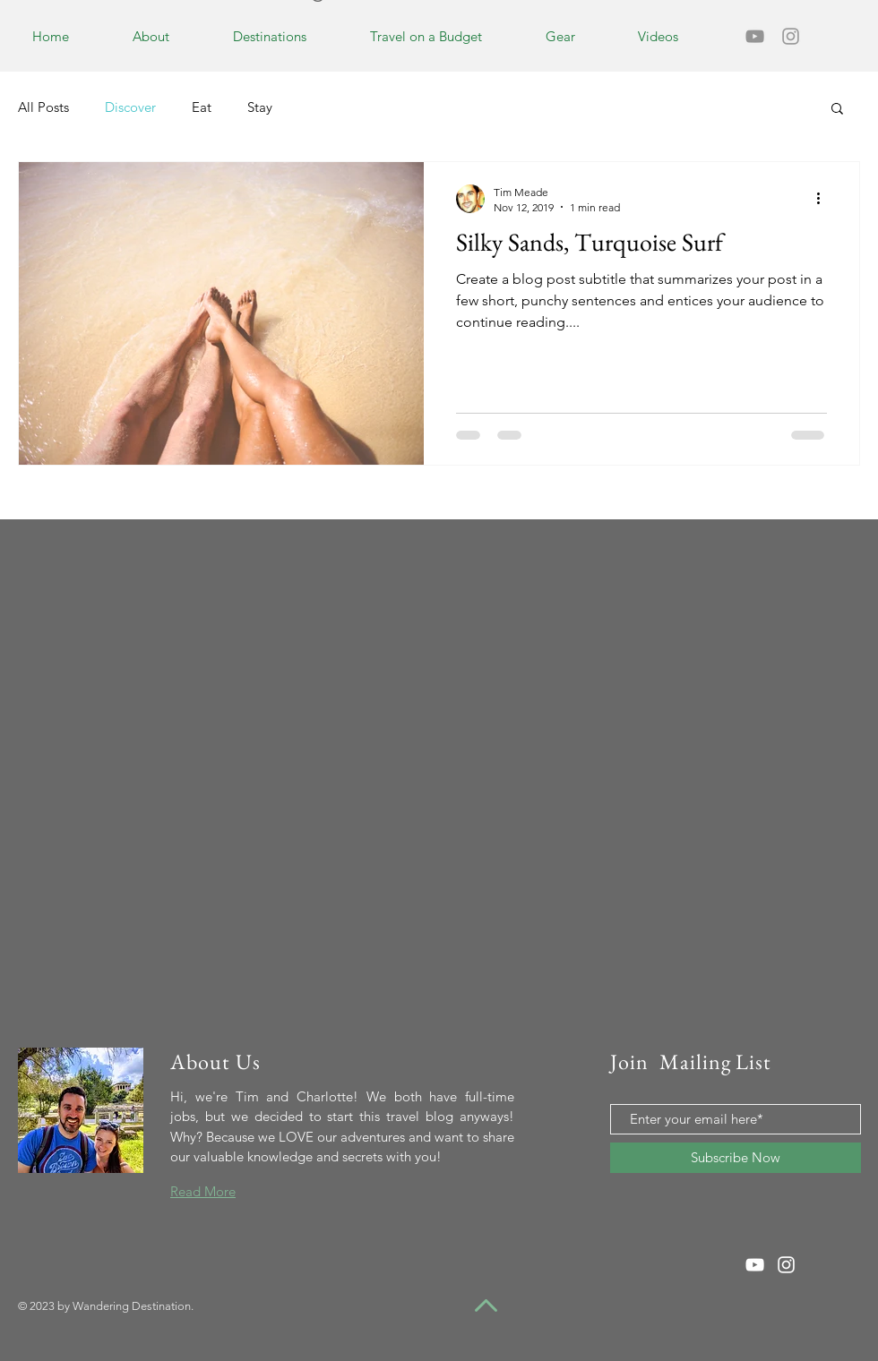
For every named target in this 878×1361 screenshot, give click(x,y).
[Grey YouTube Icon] (755, 36)
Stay (259, 107)
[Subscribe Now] (735, 1158)
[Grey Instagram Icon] (790, 36)
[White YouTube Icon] (755, 1265)
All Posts (43, 107)
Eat (201, 107)
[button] (837, 109)
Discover (130, 107)
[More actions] (824, 199)
